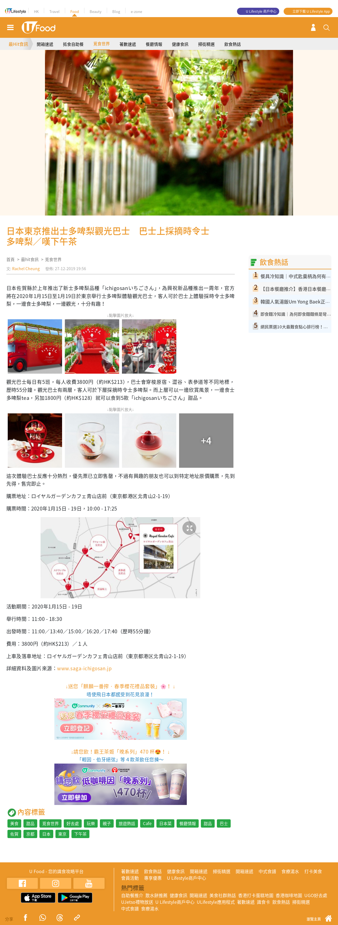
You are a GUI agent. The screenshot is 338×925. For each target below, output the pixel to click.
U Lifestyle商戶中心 (186, 878)
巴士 (224, 823)
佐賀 (14, 834)
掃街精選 (206, 44)
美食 (14, 823)
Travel (54, 11)
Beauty (96, 11)
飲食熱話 (232, 44)
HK (36, 11)
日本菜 (165, 823)
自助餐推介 (132, 895)
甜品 (30, 823)
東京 (62, 834)
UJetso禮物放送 (137, 902)
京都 (30, 834)
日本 (46, 834)
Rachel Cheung (26, 268)
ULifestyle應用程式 (216, 902)
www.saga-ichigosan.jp (85, 668)
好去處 (72, 823)
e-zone (136, 11)
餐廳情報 (154, 44)
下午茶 (80, 834)
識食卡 (263, 902)
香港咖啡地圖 (289, 895)
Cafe (147, 823)
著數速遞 (127, 44)
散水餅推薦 (156, 895)
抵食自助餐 (73, 44)
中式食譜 (267, 871)
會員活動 (130, 878)
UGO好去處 (315, 895)
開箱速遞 (45, 44)
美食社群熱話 (222, 895)
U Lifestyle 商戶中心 (261, 11)
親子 (107, 823)
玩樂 (91, 823)
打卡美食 (313, 871)
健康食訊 (180, 44)
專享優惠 (153, 878)
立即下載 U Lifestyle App (311, 11)
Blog (116, 11)
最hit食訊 (30, 259)
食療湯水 (290, 871)
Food (74, 11)
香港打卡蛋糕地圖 (255, 895)
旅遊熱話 (127, 823)
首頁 (10, 259)
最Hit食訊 (18, 44)
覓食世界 (101, 44)
